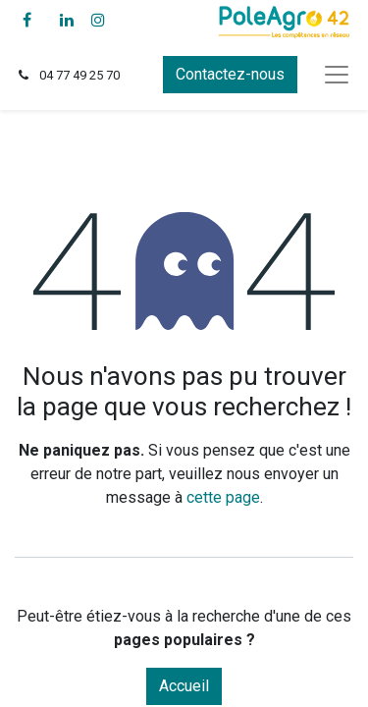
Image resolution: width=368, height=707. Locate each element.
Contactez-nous (230, 74)
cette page (223, 497)
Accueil (184, 686)
